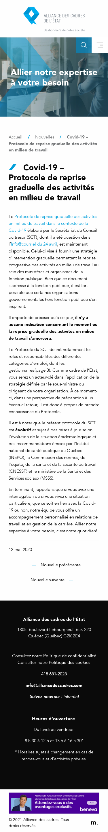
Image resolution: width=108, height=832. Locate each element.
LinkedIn (69, 696)
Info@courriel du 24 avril (34, 244)
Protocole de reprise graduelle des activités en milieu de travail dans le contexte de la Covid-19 (53, 223)
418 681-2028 (54, 673)
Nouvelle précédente (61, 564)
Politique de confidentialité (69, 655)
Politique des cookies (69, 662)
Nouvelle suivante (48, 579)
